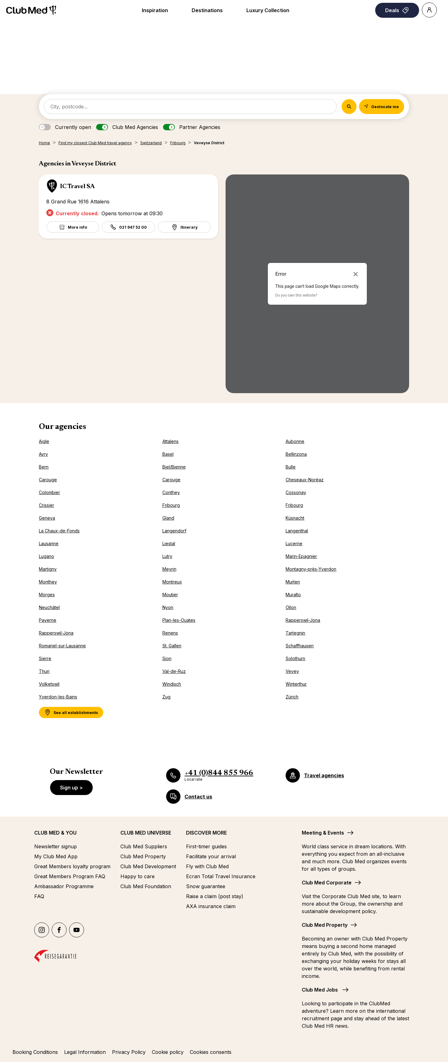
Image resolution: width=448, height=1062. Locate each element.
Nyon (167, 607)
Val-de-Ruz (174, 671)
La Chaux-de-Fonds (59, 530)
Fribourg (171, 505)
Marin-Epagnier (301, 556)
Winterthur (296, 684)
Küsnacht (295, 518)
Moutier (170, 594)
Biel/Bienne (174, 466)
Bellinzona (296, 454)
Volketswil (49, 684)
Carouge (48, 479)
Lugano (46, 556)
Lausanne (48, 543)
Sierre (45, 658)
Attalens (170, 441)
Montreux (172, 581)
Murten (293, 581)
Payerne (47, 620)
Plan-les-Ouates (178, 620)
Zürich (292, 696)
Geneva (47, 518)
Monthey (48, 581)
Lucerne (294, 543)
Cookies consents (210, 1052)
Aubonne (295, 441)
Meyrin (169, 569)
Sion (166, 658)
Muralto (293, 594)
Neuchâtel (49, 607)
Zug (166, 696)
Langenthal (297, 530)
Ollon (291, 607)
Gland (168, 518)
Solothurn (295, 658)
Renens (170, 633)
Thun (44, 671)
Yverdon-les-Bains (58, 696)
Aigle (44, 441)
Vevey (292, 671)
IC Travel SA (77, 186)
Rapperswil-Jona (303, 620)
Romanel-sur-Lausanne (62, 645)
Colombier (49, 492)
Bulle (291, 466)
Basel (168, 454)
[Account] (429, 9)
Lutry (167, 556)
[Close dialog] (355, 274)
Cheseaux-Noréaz (305, 479)
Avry (43, 454)
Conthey (171, 492)
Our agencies (62, 427)
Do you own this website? (296, 295)
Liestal (168, 543)
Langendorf (174, 530)
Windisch (171, 684)
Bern (44, 466)
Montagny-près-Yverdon (311, 569)
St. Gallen (171, 645)
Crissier (46, 505)
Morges (47, 594)
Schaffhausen (300, 645)
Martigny (48, 569)
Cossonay (296, 492)
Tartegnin (295, 633)
